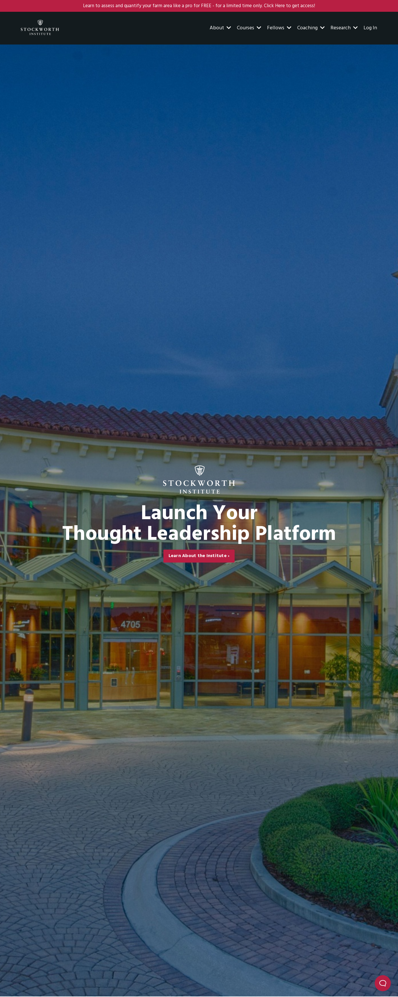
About (220, 28)
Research (344, 28)
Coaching (311, 28)
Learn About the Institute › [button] (199, 556)
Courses (249, 28)
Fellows (279, 28)
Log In (370, 28)
